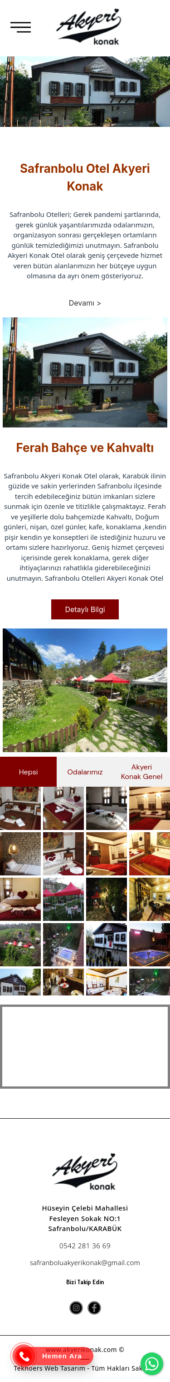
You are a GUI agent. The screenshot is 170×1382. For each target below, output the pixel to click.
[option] (85, 103)
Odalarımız (84, 772)
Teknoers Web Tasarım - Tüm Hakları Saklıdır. (85, 1368)
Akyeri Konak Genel (142, 771)
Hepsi (28, 772)
